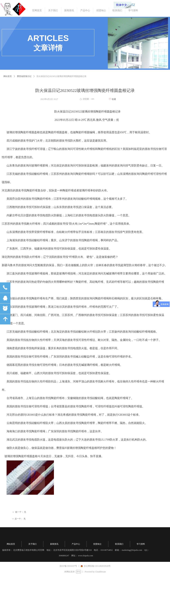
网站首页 (7, 76)
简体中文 (121, 4)
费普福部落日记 (24, 76)
